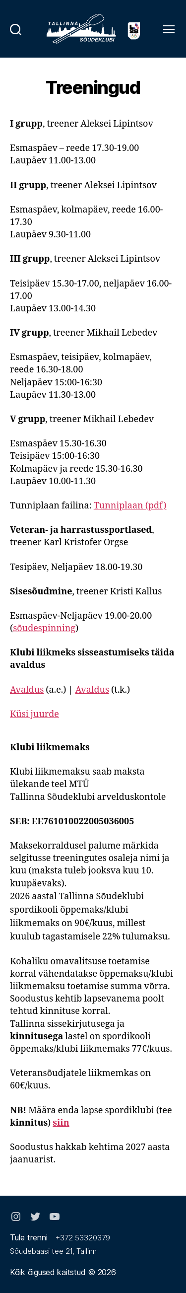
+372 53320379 (83, 1237)
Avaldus (27, 690)
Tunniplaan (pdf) (130, 505)
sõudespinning (44, 628)
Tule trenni (29, 1237)
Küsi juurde (34, 714)
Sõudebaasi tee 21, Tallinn (53, 1251)
